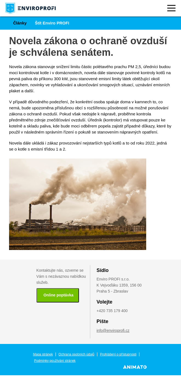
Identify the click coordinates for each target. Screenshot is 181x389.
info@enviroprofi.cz (113, 330)
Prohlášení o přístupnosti (118, 354)
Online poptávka (58, 295)
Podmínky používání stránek (54, 361)
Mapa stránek (43, 354)
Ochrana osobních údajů (76, 354)
